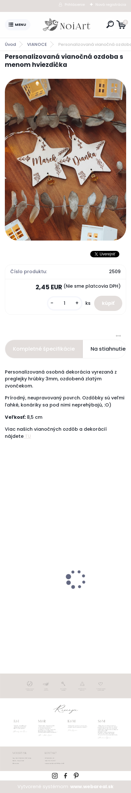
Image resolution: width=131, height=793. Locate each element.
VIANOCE (37, 44)
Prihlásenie (75, 4)
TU (27, 436)
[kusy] (64, 303)
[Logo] (67, 24)
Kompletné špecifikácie (44, 349)
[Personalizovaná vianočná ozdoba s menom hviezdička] (65, 159)
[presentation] (9, 568)
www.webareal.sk (92, 786)
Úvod (10, 44)
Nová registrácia (110, 4)
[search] (110, 24)
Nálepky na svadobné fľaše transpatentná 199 (63, 602)
